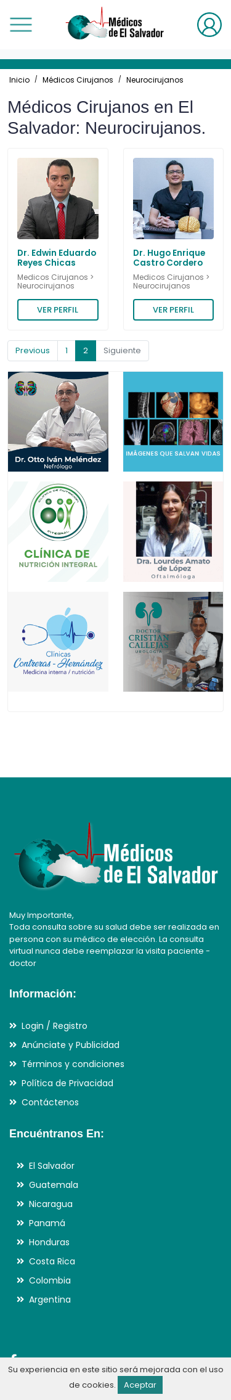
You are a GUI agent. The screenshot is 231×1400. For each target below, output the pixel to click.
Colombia (50, 1280)
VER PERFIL (57, 310)
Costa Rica (52, 1261)
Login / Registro (54, 1026)
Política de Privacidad (67, 1083)
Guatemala (53, 1185)
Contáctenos (50, 1102)
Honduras (49, 1242)
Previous (32, 350)
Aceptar (140, 1385)
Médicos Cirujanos (78, 80)
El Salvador (52, 1166)
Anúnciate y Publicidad (71, 1045)
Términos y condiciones (73, 1064)
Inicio (19, 80)
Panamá (47, 1223)
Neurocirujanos (155, 80)
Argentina (50, 1299)
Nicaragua (51, 1204)
